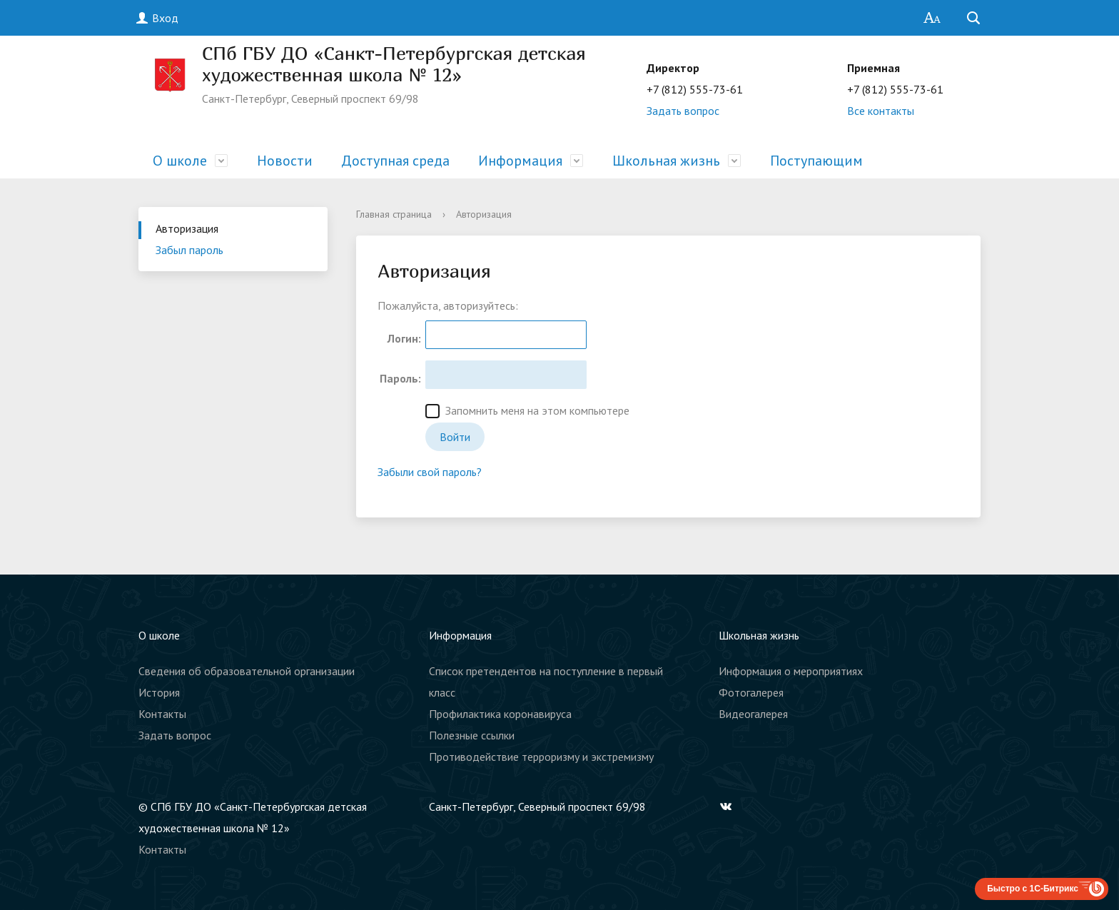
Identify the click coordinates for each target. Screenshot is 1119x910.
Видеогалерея (753, 714)
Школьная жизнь (666, 160)
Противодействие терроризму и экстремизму (541, 756)
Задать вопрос (683, 110)
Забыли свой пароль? (430, 472)
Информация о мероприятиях (791, 671)
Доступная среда (395, 160)
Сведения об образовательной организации (246, 671)
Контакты (162, 714)
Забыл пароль (189, 250)
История (159, 692)
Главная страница (394, 214)
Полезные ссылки (472, 735)
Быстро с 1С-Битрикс (1032, 889)
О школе (180, 160)
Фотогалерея (751, 692)
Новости (285, 160)
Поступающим (816, 160)
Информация (520, 160)
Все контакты (880, 110)
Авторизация (187, 228)
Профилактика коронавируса (500, 714)
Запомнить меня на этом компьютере (527, 410)
